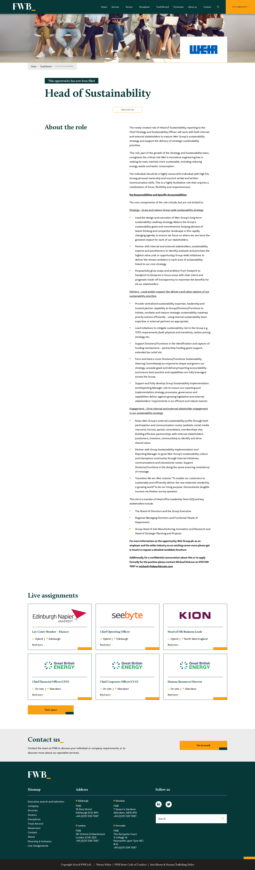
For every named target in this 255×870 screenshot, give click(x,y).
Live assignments (239, 6)
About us (192, 7)
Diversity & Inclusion (40, 841)
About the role (127, 110)
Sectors (129, 7)
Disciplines (144, 7)
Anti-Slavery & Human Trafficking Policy (172, 864)
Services (115, 7)
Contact (207, 7)
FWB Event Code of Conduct (130, 864)
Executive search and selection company (46, 804)
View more (51, 709)
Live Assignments (38, 845)
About (31, 837)
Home (104, 7)
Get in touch (203, 745)
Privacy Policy (103, 864)
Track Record (162, 7)
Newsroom (178, 7)
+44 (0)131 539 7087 (87, 816)
